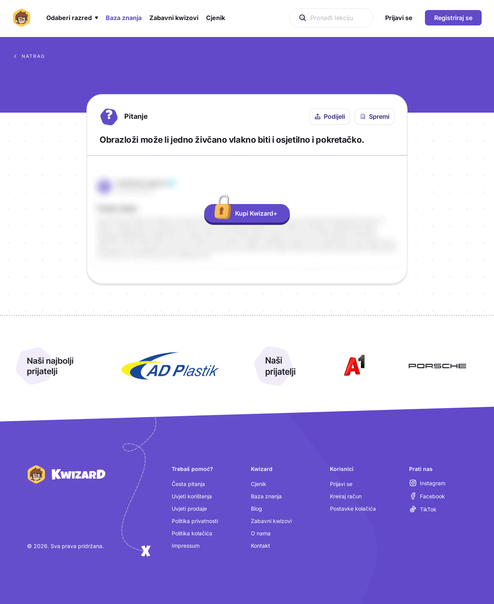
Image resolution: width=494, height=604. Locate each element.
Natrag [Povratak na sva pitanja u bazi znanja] (28, 56)
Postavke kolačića (353, 508)
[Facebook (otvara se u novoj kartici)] (427, 496)
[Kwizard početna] (21, 17)
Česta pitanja (188, 484)
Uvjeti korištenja (192, 496)
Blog (256, 508)
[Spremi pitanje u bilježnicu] (374, 116)
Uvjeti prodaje (189, 508)
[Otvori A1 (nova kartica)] (353, 366)
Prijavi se (341, 484)
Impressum (186, 545)
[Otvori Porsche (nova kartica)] (437, 366)
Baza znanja (266, 496)
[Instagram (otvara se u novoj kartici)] (427, 483)
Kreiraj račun (346, 496)
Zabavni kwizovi (271, 521)
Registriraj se (453, 18)
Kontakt (260, 545)
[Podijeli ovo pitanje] (330, 116)
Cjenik (258, 484)
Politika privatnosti (195, 521)
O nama (261, 533)
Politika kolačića (192, 533)
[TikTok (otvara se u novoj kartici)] (422, 509)
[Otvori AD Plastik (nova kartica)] (170, 366)
